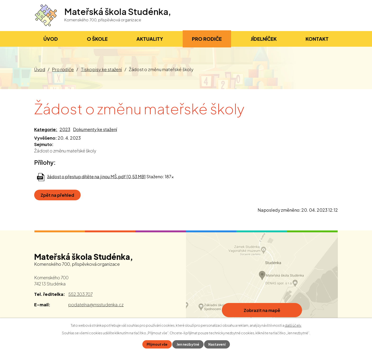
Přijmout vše (157, 344)
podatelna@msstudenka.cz (96, 304)
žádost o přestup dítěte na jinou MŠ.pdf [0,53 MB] (96, 176)
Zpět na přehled (57, 195)
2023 (65, 129)
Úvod (39, 69)
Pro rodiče (63, 69)
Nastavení (217, 344)
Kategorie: (45, 129)
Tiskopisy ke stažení (101, 69)
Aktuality (149, 39)
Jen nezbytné (188, 344)
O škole (97, 39)
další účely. (293, 325)
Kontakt (317, 39)
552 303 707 (80, 294)
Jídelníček (264, 39)
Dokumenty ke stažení (95, 129)
